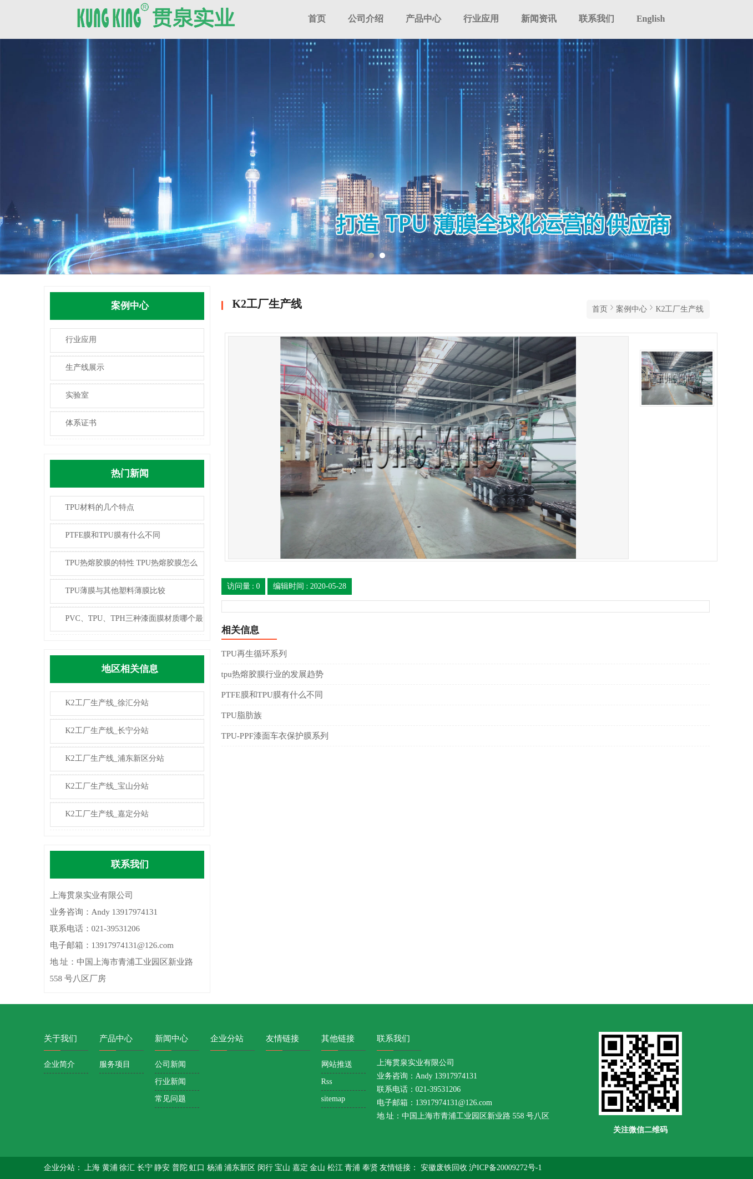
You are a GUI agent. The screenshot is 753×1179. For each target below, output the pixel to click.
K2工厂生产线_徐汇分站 (107, 703)
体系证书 (81, 423)
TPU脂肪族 (241, 715)
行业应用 (481, 18)
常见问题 (170, 1099)
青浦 (353, 1167)
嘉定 (301, 1167)
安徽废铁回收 (445, 1167)
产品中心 (423, 18)
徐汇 (128, 1167)
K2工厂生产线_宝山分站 (107, 786)
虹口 (198, 1167)
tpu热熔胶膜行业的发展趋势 (272, 674)
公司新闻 (170, 1064)
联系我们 (596, 18)
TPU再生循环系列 (254, 653)
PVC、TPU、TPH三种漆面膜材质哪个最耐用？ (126, 622)
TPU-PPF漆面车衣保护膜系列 (275, 735)
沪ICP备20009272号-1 (505, 1167)
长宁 (146, 1167)
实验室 (77, 395)
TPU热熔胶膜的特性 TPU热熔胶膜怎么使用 (124, 567)
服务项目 (114, 1064)
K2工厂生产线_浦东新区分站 (114, 758)
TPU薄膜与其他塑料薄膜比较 (115, 590)
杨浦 (216, 1167)
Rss (326, 1081)
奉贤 (371, 1167)
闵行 (266, 1167)
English (650, 18)
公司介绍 (365, 18)
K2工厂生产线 (679, 309)
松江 (336, 1167)
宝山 (283, 1167)
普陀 (181, 1167)
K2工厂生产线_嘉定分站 (107, 814)
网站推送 (336, 1064)
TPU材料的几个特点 (99, 507)
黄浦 (111, 1167)
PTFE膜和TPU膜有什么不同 (112, 535)
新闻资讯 (539, 18)
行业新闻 (170, 1081)
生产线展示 (84, 367)
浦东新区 (240, 1167)
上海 (93, 1167)
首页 (317, 18)
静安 (163, 1167)
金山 (318, 1167)
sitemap (333, 1099)
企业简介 (59, 1064)
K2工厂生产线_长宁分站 (107, 730)
